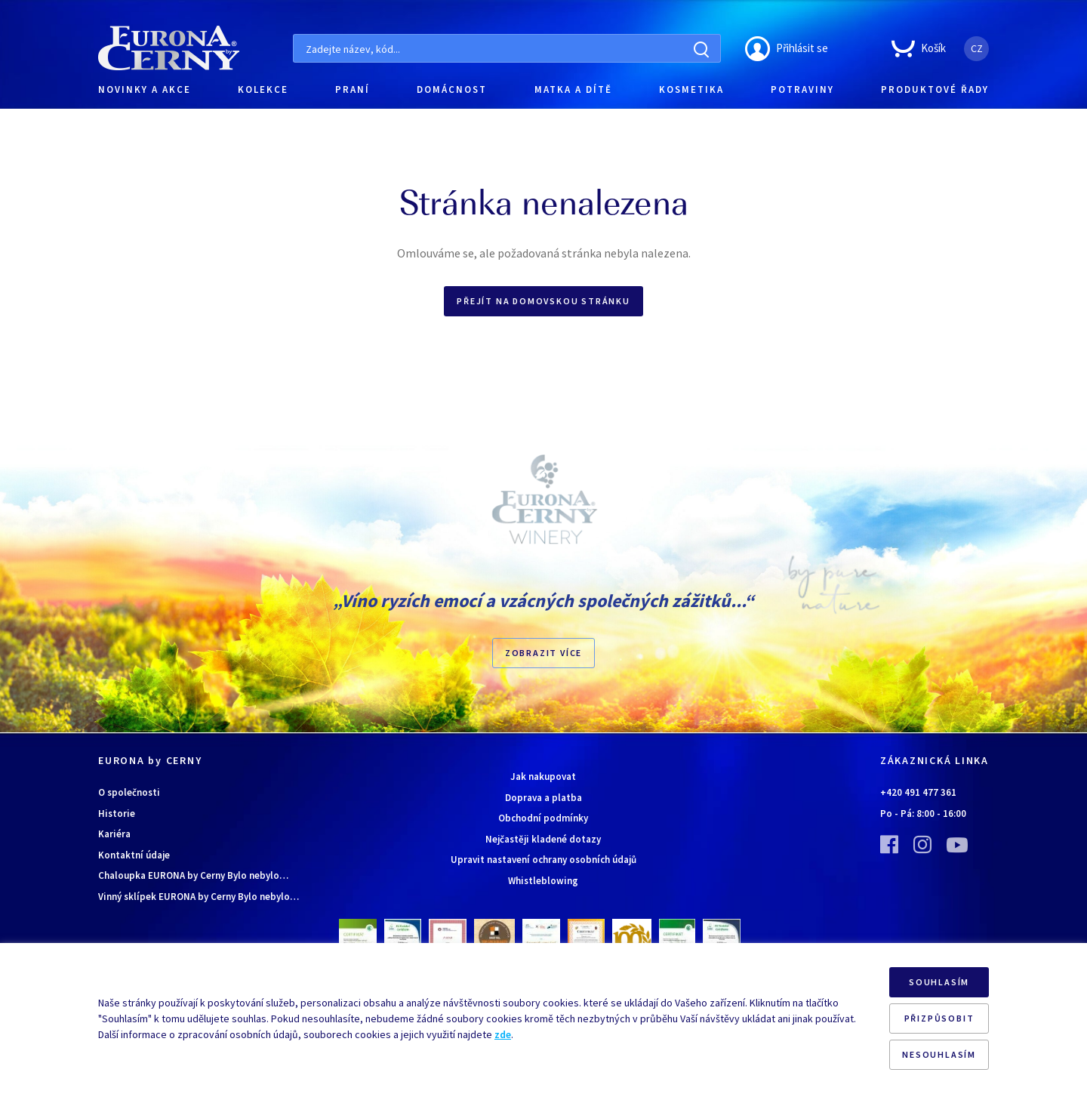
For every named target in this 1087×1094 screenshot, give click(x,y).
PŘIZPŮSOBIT (939, 1018)
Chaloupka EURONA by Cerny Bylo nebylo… (193, 875)
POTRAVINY (802, 89)
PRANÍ (352, 89)
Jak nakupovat (543, 776)
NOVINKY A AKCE (144, 89)
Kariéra (114, 833)
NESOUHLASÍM (939, 1054)
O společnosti (129, 792)
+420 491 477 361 (918, 792)
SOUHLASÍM (939, 982)
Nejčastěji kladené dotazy (543, 839)
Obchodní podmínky (543, 818)
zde (502, 1034)
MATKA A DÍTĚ (573, 89)
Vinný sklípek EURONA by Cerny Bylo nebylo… (198, 896)
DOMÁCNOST (452, 89)
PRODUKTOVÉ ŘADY (935, 89)
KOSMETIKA (691, 89)
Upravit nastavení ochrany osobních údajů (543, 859)
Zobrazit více (543, 652)
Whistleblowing (543, 880)
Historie (116, 813)
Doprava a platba (543, 797)
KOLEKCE (263, 89)
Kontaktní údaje (134, 855)
